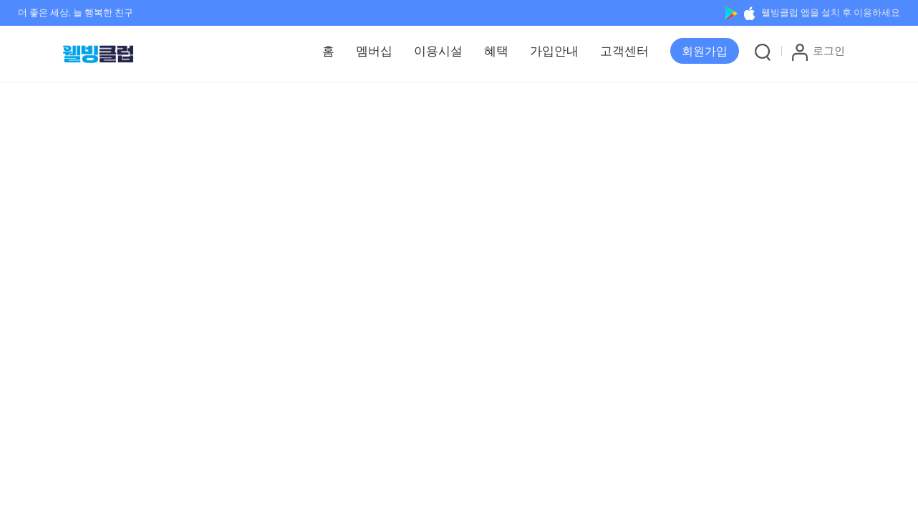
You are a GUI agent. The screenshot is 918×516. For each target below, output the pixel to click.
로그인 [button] (818, 52)
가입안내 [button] (554, 50)
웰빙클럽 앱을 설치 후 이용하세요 (812, 12)
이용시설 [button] (438, 50)
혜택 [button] (496, 50)
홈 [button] (328, 50)
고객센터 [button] (624, 50)
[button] (704, 51)
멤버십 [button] (374, 50)
